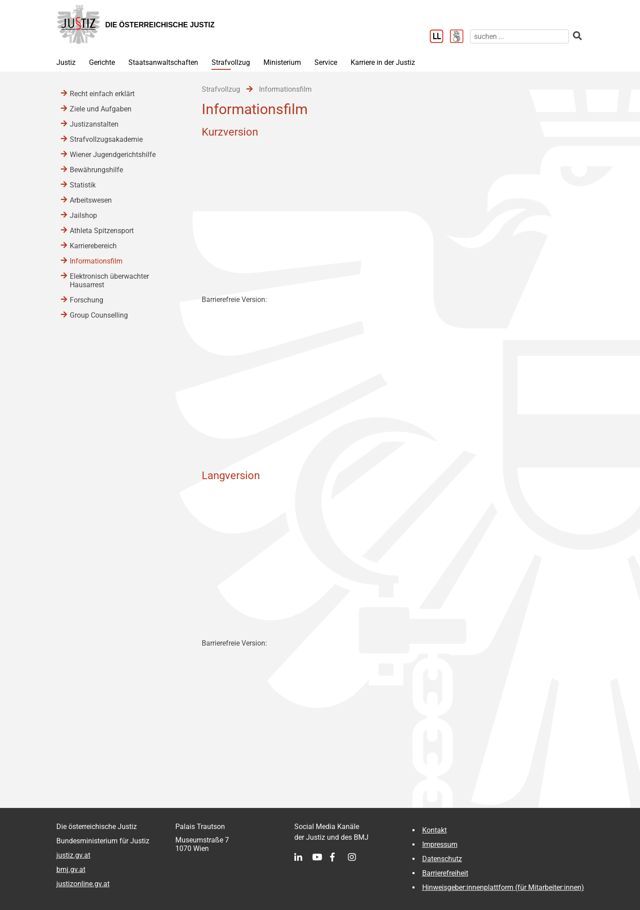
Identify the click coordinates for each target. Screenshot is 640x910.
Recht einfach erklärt (102, 93)
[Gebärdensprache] (460, 37)
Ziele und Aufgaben (100, 109)
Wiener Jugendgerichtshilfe (113, 154)
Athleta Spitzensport (102, 230)
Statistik (83, 185)
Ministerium (282, 62)
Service (325, 62)
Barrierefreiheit (445, 873)
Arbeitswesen (91, 200)
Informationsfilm (96, 261)
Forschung (86, 300)
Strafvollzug (231, 62)
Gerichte (102, 62)
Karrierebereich (93, 246)
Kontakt (434, 830)
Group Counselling (99, 315)
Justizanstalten (94, 124)
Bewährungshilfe (96, 170)
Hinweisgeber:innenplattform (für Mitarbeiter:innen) (503, 887)
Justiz (66, 62)
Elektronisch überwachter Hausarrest (109, 280)
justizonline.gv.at (83, 884)
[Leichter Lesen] (440, 37)
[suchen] (519, 36)
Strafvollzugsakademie (106, 139)
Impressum (440, 844)
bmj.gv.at (70, 869)
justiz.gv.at (73, 855)
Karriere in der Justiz (383, 62)
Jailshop (83, 215)
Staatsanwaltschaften (163, 62)
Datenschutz (442, 859)
